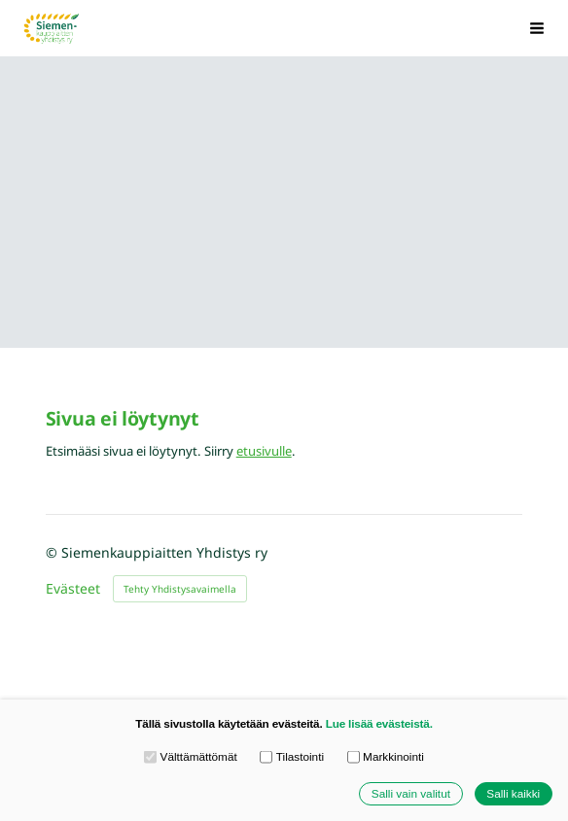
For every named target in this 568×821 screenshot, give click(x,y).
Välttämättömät (190, 757)
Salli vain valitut (411, 793)
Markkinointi (385, 757)
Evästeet (73, 589)
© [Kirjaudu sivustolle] (53, 552)
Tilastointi (292, 757)
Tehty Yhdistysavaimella (180, 589)
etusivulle (264, 451)
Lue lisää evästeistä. (379, 723)
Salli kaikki (513, 793)
